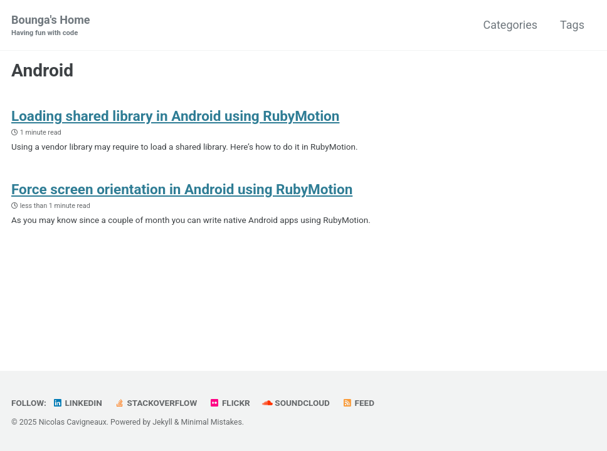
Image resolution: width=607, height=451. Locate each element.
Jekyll (162, 422)
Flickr (229, 403)
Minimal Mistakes (211, 422)
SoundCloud (296, 403)
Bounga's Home (50, 26)
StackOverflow (155, 403)
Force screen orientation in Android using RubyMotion (181, 189)
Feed (358, 403)
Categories (510, 24)
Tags (572, 24)
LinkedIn (77, 403)
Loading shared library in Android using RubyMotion (175, 116)
